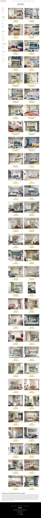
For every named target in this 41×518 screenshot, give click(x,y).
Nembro (2, 58)
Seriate (2, 61)
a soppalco (3, 34)
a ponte (2, 33)
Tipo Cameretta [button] (4, 43)
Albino (2, 53)
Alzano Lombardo (3, 54)
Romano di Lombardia (4, 60)
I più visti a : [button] (3, 51)
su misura (3, 40)
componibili (3, 35)
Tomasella (3, 13)
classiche (3, 25)
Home (17, 5)
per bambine (3, 45)
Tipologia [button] (3, 31)
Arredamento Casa (20, 5)
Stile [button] (2, 23)
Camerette (23, 5)
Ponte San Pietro (3, 59)
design (2, 26)
